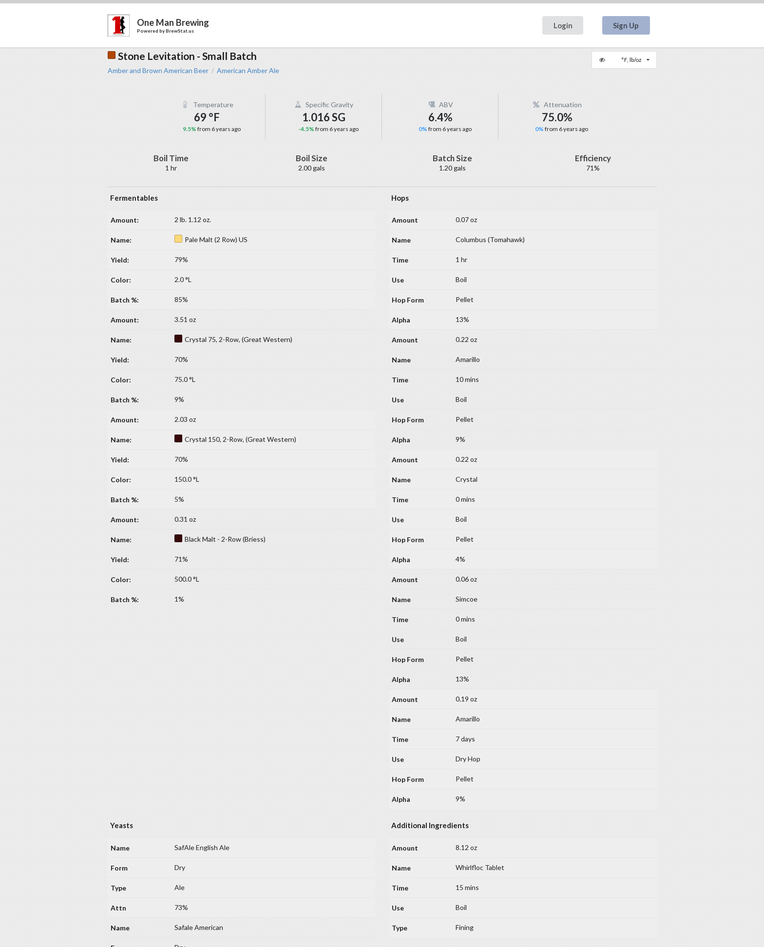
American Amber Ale (248, 70)
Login (563, 25)
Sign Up (626, 25)
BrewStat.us (180, 31)
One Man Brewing (173, 22)
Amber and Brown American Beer (158, 70)
